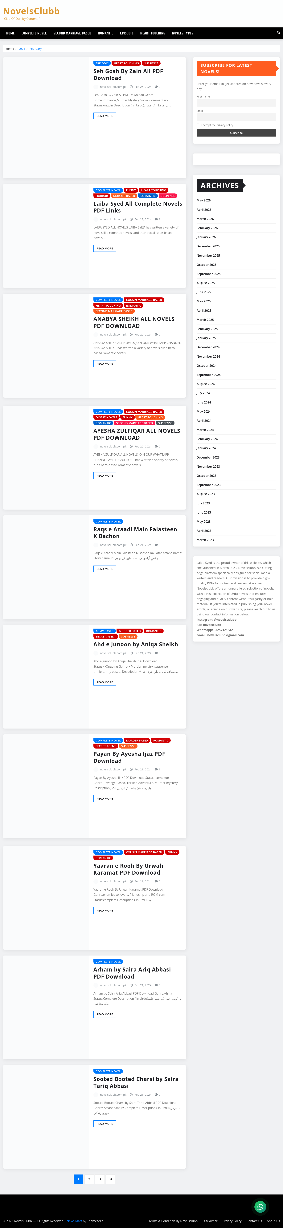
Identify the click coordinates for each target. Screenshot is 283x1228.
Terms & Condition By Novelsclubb (173, 1221)
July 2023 (203, 503)
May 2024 (204, 411)
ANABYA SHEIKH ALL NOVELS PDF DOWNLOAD (134, 322)
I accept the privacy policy (215, 125)
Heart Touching (152, 33)
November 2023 (208, 466)
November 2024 (208, 356)
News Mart (74, 1221)
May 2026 (204, 200)
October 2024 (206, 366)
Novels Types (182, 33)
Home (10, 33)
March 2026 (205, 219)
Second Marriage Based (72, 33)
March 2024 (205, 430)
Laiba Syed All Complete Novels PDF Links (137, 207)
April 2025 (204, 310)
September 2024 (209, 375)
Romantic (105, 33)
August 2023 (206, 494)
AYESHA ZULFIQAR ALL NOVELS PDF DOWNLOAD (136, 434)
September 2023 (209, 485)
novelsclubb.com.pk (113, 87)
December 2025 (208, 246)
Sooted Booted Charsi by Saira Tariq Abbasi (136, 1082)
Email (200, 111)
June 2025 (204, 292)
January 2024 (206, 448)
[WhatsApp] (260, 1207)
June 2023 (204, 512)
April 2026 (204, 210)
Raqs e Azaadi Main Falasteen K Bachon (135, 533)
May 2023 (204, 521)
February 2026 (207, 228)
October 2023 (206, 476)
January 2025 (206, 338)
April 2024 (204, 421)
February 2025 (207, 329)
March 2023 (205, 540)
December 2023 (208, 457)
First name (203, 96)
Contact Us (254, 1221)
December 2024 (208, 347)
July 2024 (203, 393)
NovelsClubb (31, 11)
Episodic (126, 33)
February (36, 48)
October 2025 (206, 265)
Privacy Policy (232, 1221)
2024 (21, 48)
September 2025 (209, 274)
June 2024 (204, 402)
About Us (273, 1221)
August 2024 (206, 384)
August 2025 (206, 283)
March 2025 (205, 320)
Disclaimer (210, 1221)
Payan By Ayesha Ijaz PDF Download (129, 757)
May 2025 (204, 301)
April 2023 (204, 531)
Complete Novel (34, 33)
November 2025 (208, 255)
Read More (104, 116)
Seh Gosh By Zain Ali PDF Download (128, 74)
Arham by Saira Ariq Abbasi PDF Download (132, 973)
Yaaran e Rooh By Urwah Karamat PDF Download (128, 869)
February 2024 (207, 439)
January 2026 (206, 237)
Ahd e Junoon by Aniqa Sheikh (135, 644)
